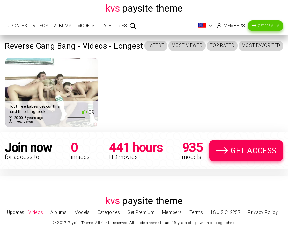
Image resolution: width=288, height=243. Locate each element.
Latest (156, 45)
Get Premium (268, 25)
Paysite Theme (144, 8)
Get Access (254, 150)
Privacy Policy (263, 212)
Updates (17, 25)
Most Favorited (261, 45)
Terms (196, 212)
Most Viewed (187, 45)
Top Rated (222, 45)
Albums (62, 25)
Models (86, 25)
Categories (113, 25)
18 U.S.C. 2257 (225, 212)
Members (234, 25)
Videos (40, 25)
